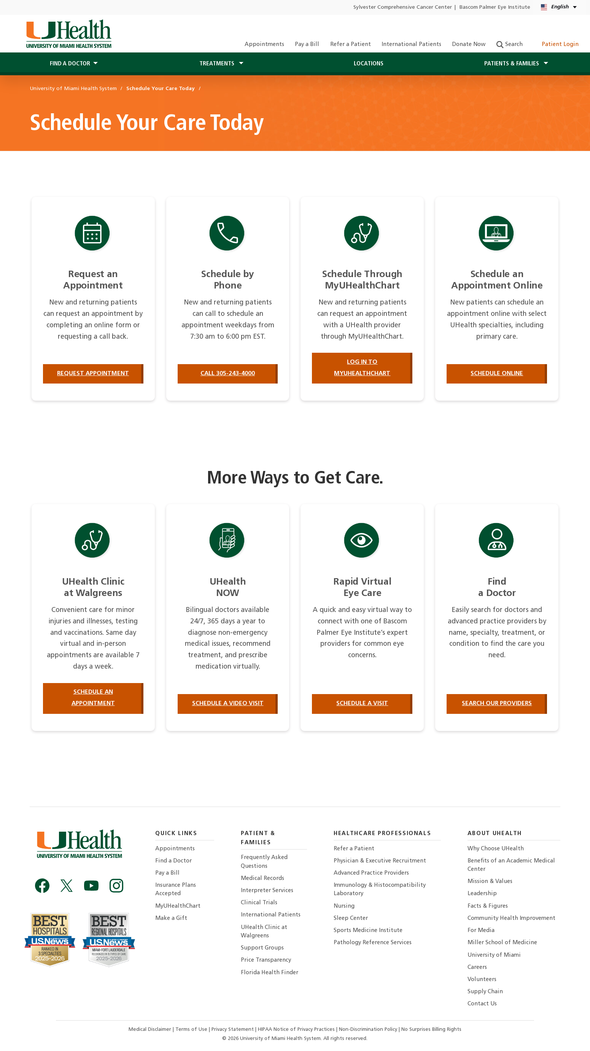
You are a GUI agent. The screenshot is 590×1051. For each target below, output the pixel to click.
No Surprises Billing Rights (431, 1029)
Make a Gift (171, 918)
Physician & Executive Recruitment (380, 861)
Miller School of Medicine (502, 943)
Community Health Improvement (511, 918)
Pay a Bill (307, 45)
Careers (477, 967)
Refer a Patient (350, 45)
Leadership (482, 894)
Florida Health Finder (269, 973)
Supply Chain (485, 992)
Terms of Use (192, 1029)
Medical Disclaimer (151, 1029)
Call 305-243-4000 (227, 374)
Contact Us (482, 1004)
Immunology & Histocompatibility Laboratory (380, 890)
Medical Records (262, 878)
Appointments (264, 45)
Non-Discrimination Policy (368, 1029)
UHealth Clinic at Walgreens (264, 932)
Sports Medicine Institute (368, 931)
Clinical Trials (259, 903)
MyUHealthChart (177, 906)
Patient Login (556, 45)
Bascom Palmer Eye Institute (495, 7)
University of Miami (494, 955)
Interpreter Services (267, 891)
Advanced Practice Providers (371, 873)
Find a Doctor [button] (70, 64)
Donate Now (468, 45)
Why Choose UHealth (496, 849)
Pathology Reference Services (373, 943)
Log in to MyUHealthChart (362, 368)
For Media (481, 931)
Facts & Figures (488, 906)
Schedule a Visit (362, 704)
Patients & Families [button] (512, 64)
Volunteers (482, 980)
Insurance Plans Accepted (175, 890)
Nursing (344, 906)
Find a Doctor (173, 861)
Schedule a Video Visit (228, 704)
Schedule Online (497, 374)
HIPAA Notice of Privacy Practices (296, 1029)
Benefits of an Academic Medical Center (511, 865)
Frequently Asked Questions (264, 862)
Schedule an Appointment (93, 698)
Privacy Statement (233, 1029)
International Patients (411, 45)
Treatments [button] (217, 64)
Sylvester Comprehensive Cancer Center (402, 7)
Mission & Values (490, 882)
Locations (368, 64)
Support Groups (262, 948)
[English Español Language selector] (559, 7)
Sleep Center (351, 918)
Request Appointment (93, 374)
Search (509, 45)
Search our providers (497, 704)
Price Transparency (266, 960)
